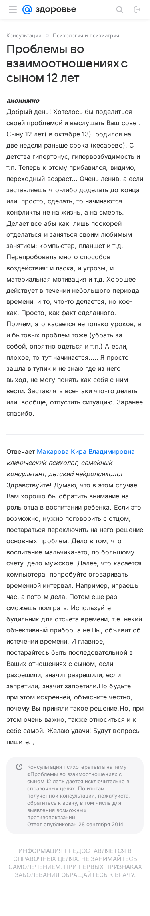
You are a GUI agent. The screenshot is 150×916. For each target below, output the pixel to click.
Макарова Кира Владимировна (85, 451)
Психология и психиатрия (86, 35)
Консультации (24, 35)
